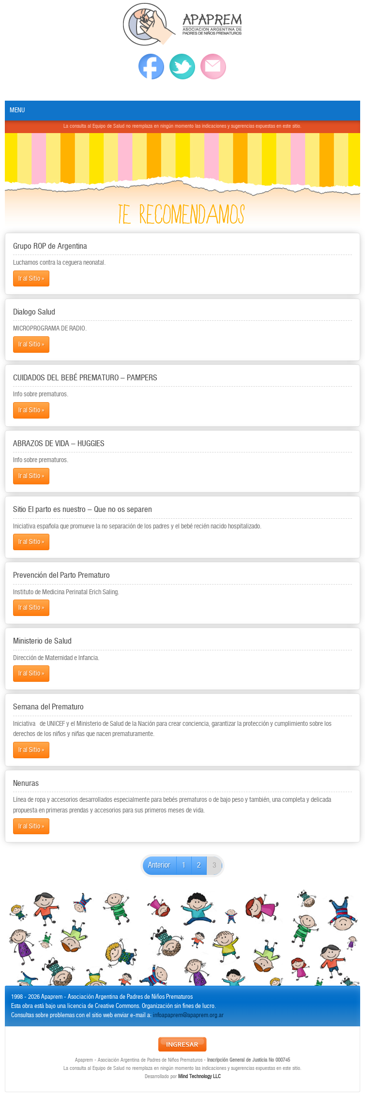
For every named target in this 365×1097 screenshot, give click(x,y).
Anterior (159, 865)
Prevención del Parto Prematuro (61, 575)
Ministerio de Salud (42, 641)
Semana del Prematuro (48, 707)
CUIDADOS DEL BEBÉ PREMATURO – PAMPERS (85, 378)
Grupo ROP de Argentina (50, 246)
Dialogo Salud (34, 312)
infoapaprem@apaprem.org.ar (188, 1015)
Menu (17, 110)
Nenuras (26, 783)
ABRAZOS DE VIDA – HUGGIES (59, 443)
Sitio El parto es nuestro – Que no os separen (82, 509)
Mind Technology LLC (199, 1077)
